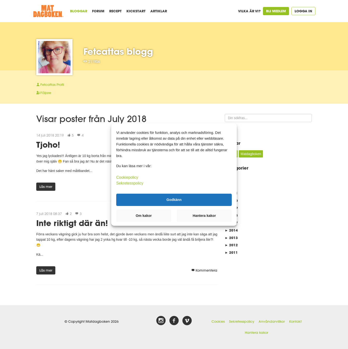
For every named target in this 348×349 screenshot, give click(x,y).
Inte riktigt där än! (72, 223)
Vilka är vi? (249, 11)
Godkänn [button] (174, 200)
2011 (231, 252)
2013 (231, 237)
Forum (98, 11)
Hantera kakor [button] (204, 216)
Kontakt (295, 321)
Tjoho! (48, 144)
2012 (231, 245)
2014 (231, 230)
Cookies (218, 321)
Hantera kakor (256, 332)
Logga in (303, 11)
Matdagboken (251, 154)
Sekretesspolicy (241, 321)
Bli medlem (276, 11)
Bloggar (78, 11)
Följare (43, 93)
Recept (115, 11)
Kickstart (135, 11)
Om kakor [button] (144, 216)
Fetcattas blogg (118, 51)
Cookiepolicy (127, 177)
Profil (50, 84)
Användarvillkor (272, 321)
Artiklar (158, 11)
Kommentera (204, 270)
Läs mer (45, 187)
